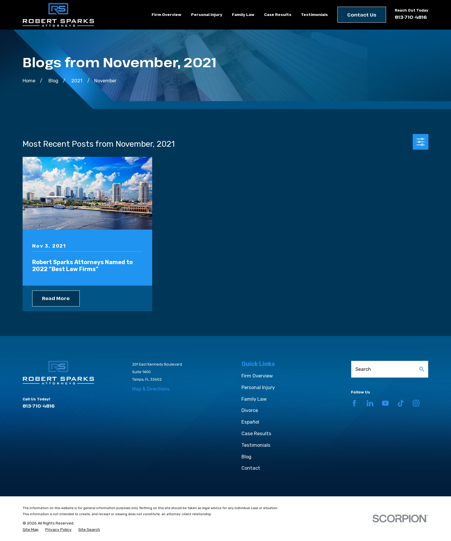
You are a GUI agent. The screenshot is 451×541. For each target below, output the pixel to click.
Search (363, 369)
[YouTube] (385, 403)
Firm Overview (257, 376)
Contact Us (361, 14)
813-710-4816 (411, 17)
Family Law (254, 399)
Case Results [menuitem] (277, 14)
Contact (250, 468)
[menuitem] (31, 529)
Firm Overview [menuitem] (166, 14)
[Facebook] (354, 403)
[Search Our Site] (421, 369)
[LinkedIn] (370, 403)
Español (250, 422)
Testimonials (255, 445)
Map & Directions (151, 389)
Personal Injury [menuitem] (206, 14)
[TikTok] (400, 403)
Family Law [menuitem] (243, 14)
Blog (246, 457)
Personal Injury (258, 387)
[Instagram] (416, 403)
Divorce (249, 410)
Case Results (256, 433)
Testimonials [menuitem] (314, 14)
